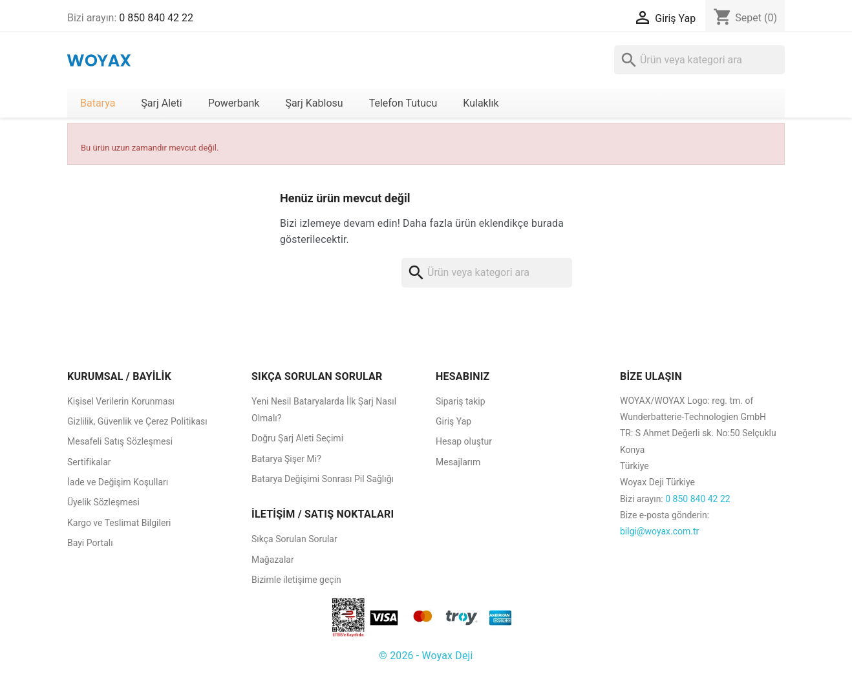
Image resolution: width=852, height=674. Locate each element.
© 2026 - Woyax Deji (426, 655)
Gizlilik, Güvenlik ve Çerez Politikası (137, 421)
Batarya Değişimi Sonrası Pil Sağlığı (322, 479)
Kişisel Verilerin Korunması (121, 401)
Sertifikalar (89, 462)
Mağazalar (272, 559)
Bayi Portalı (90, 543)
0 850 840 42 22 (156, 18)
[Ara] (699, 59)
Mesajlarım (458, 462)
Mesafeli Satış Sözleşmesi (120, 441)
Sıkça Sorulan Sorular (294, 539)
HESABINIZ (463, 376)
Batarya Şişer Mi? (286, 459)
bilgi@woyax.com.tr (659, 531)
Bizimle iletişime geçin (296, 579)
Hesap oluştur (464, 441)
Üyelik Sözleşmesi (103, 502)
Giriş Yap (453, 421)
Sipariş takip (460, 401)
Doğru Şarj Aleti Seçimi (297, 438)
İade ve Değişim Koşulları (117, 482)
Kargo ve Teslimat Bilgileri (119, 523)
